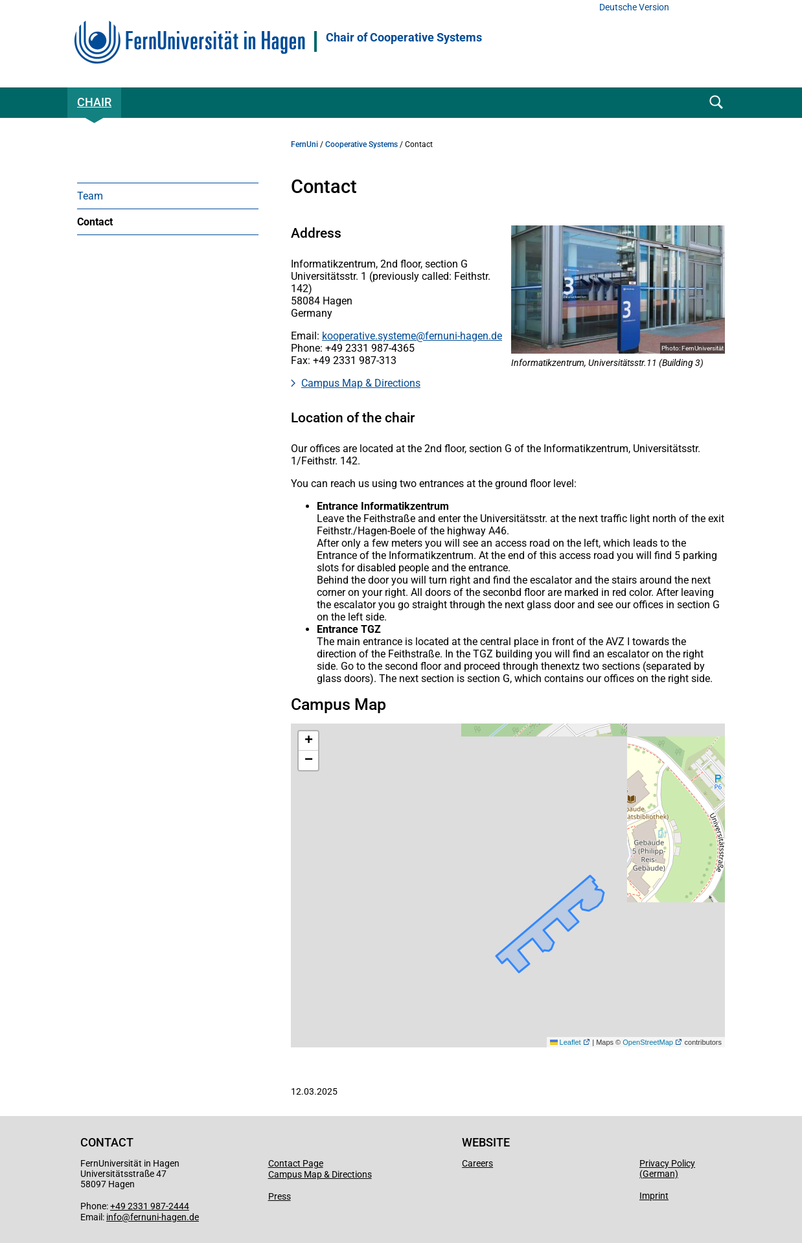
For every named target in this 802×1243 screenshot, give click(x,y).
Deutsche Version (634, 7)
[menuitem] (167, 196)
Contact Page (295, 1163)
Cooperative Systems (361, 144)
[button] (308, 741)
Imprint (654, 1196)
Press (279, 1196)
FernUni (304, 144)
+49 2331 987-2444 (149, 1206)
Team (90, 196)
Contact (95, 222)
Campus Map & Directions (360, 383)
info (114, 1217)
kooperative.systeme (369, 336)
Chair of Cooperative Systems (404, 37)
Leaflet (565, 1042)
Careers (477, 1163)
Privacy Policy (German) (667, 1168)
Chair (94, 102)
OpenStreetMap (648, 1042)
